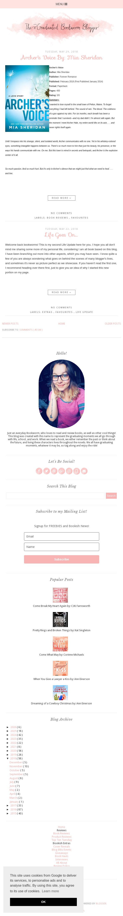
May (12, 789)
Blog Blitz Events (61, 849)
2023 (13, 738)
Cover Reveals (61, 846)
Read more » (61, 198)
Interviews (61, 859)
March (14, 797)
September (17, 774)
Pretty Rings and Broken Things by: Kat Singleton (61, 630)
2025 (13, 730)
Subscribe (61, 559)
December (16, 762)
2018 (13, 758)
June (12, 785)
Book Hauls (61, 856)
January (14, 801)
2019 (13, 754)
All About (61, 862)
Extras (47, 312)
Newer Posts (10, 323)
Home (61, 323)
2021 (13, 746)
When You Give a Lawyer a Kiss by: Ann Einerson (61, 679)
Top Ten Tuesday (61, 839)
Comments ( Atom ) (31, 330)
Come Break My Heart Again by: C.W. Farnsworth (61, 605)
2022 (13, 742)
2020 (13, 750)
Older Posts (113, 323)
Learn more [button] (50, 891)
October (15, 770)
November (16, 766)
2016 (13, 809)
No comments (61, 213)
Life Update (84, 312)
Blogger (101, 903)
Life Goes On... (62, 234)
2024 (13, 734)
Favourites (79, 217)
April (13, 793)
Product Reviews (61, 836)
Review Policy (62, 865)
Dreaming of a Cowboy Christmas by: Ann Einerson (61, 703)
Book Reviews (58, 217)
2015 (13, 813)
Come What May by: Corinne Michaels (61, 654)
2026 (13, 727)
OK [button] (43, 902)
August (14, 778)
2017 (13, 805)
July (12, 782)
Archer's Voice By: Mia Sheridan (61, 57)
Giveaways (61, 853)
